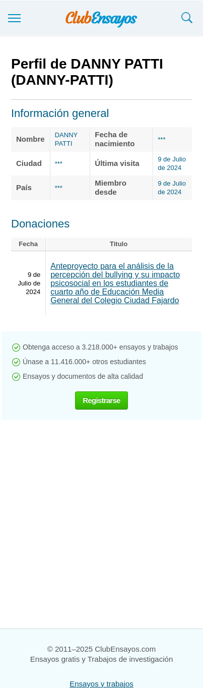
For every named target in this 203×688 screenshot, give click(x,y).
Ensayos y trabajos (101, 683)
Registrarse (101, 400)
